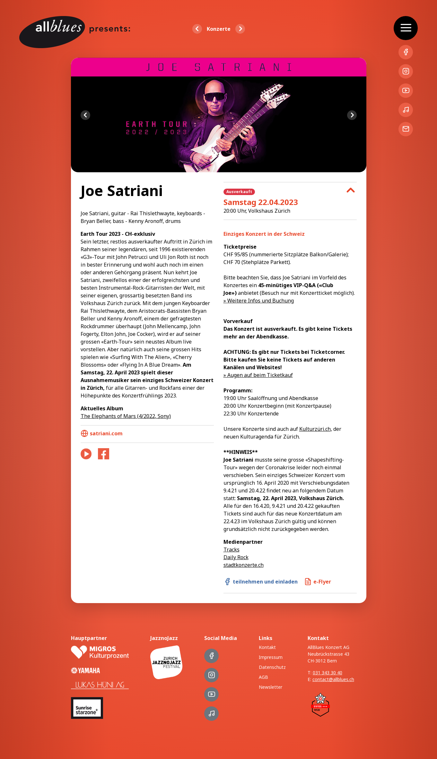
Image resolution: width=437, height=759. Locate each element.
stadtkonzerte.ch (243, 564)
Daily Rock (236, 557)
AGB (263, 677)
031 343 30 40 (327, 672)
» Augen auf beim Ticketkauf (258, 375)
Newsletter (270, 687)
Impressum (271, 657)
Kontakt (267, 647)
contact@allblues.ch (333, 679)
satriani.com (102, 433)
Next (352, 115)
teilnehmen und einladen (260, 581)
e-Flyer (317, 581)
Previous (85, 115)
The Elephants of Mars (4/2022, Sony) (126, 416)
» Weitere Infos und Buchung (258, 300)
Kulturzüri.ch (315, 428)
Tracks (231, 549)
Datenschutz (272, 667)
